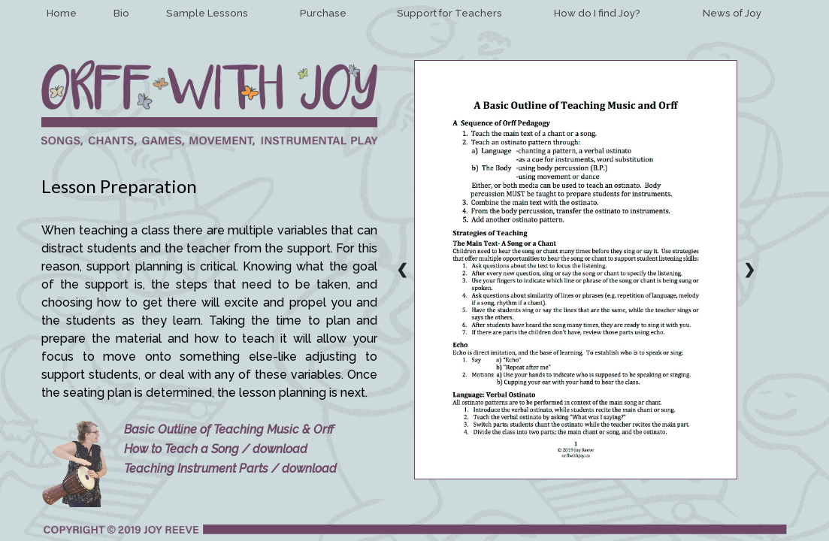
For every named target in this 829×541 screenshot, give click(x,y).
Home (62, 13)
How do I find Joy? (597, 13)
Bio (121, 13)
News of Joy (732, 13)
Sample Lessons (207, 13)
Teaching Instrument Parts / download (230, 468)
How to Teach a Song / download (215, 449)
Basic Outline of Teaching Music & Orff (229, 429)
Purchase (323, 13)
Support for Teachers (449, 13)
